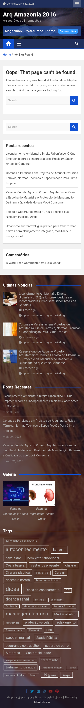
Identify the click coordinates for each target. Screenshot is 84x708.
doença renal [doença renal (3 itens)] (17, 599)
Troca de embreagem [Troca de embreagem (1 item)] (52, 667)
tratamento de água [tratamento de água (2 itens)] (20, 667)
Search (74, 100)
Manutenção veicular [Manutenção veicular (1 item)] (64, 606)
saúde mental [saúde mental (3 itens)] (18, 637)
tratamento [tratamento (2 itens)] (49, 660)
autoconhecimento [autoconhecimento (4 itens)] (26, 549)
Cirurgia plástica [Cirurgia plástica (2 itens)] (18, 572)
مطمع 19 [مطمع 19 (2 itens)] (49, 675)
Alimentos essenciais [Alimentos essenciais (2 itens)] (21, 541)
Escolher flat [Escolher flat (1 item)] (11, 606)
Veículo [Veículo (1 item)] (33, 675)
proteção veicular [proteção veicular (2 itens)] (38, 622)
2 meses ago (29, 337)
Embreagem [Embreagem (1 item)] (56, 600)
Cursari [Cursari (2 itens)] (60, 572)
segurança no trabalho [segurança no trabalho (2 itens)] (22, 646)
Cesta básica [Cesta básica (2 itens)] (15, 565)
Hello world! (53, 263)
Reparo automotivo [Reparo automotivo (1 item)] (14, 630)
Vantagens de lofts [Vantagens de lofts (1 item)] (15, 675)
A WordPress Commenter (23, 263)
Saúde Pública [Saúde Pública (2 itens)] (46, 638)
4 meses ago (29, 368)
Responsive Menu (77, 3)
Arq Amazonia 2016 (29, 14)
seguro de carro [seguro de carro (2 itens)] (57, 646)
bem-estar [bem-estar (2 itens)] (13, 558)
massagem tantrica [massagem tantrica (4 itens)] (27, 614)
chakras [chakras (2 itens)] (71, 565)
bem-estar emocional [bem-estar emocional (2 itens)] (43, 558)
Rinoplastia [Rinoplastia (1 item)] (34, 630)
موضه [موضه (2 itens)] (66, 675)
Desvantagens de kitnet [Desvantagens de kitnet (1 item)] (47, 580)
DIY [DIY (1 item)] (68, 590)
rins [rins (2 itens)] (49, 630)
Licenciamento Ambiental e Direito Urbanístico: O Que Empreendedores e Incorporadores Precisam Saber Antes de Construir (40, 159)
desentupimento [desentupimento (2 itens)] (18, 580)
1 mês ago (27, 310)
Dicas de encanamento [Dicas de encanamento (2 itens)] (43, 590)
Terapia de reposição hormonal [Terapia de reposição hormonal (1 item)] (20, 660)
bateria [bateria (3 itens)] (59, 549)
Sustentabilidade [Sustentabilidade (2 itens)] (38, 653)
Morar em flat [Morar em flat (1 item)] (12, 623)
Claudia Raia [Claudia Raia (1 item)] (42, 573)
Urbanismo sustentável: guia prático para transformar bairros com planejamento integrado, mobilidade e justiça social (41, 231)
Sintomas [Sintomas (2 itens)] (13, 653)
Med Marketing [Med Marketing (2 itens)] (65, 614)
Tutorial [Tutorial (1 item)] (72, 667)
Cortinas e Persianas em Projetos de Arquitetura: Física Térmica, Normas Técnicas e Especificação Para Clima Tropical (42, 178)
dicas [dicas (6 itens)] (12, 589)
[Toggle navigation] (19, 43)
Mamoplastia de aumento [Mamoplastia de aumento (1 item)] (36, 606)
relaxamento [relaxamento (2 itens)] (66, 622)
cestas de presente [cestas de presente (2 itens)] (45, 565)
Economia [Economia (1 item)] (39, 600)
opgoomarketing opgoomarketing (42, 315)
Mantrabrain (42, 702)
